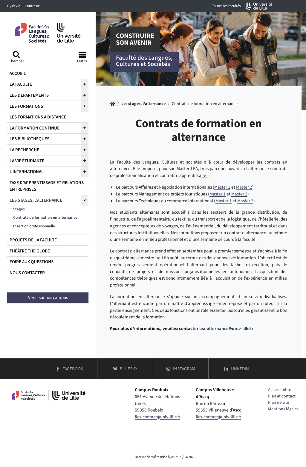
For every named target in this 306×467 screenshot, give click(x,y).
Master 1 (222, 187)
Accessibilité (279, 389)
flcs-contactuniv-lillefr (157, 417)
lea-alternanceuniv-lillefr (226, 328)
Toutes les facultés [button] (226, 6)
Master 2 (244, 187)
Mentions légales (283, 409)
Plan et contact (282, 396)
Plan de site (278, 402)
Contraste (32, 6)
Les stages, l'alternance (143, 104)
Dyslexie (13, 6)
